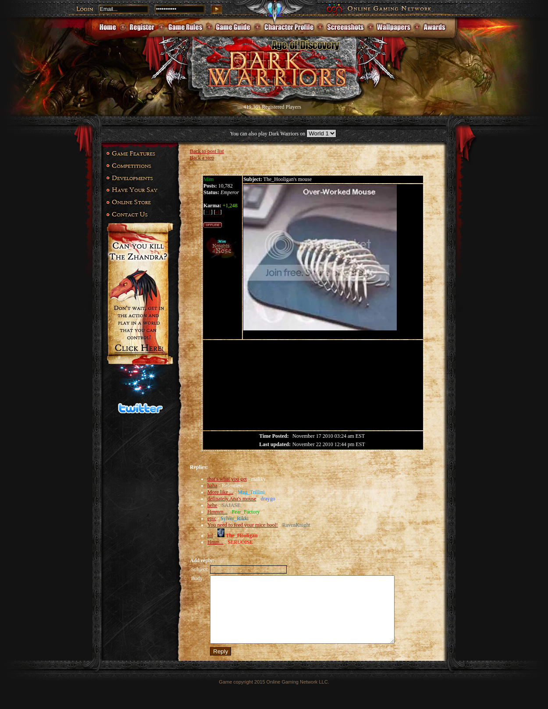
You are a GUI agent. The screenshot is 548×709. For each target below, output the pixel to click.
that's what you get (227, 479)
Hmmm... (217, 512)
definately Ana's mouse (231, 499)
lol (210, 535)
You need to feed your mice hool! (242, 525)
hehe (212, 505)
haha (212, 485)
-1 (218, 212)
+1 (208, 212)
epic (211, 518)
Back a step (202, 158)
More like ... (220, 492)
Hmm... (215, 542)
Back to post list (207, 151)
